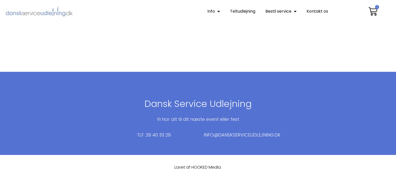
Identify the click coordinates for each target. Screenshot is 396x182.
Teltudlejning (242, 11)
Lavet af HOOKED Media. (198, 167)
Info (213, 11)
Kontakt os (317, 11)
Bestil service (280, 11)
